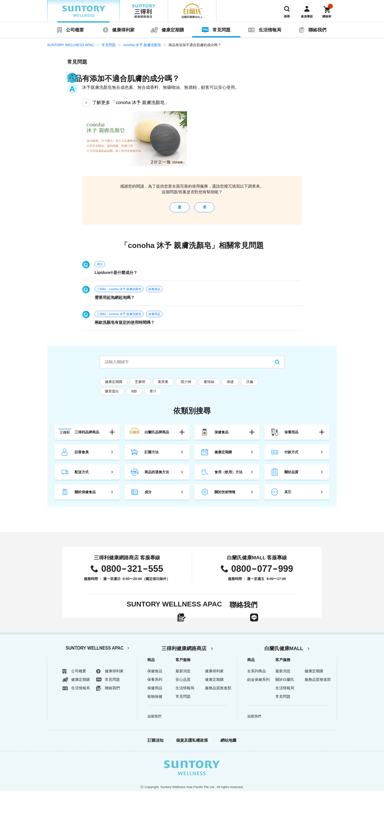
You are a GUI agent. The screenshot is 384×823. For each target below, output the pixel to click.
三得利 (144, 11)
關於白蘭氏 (284, 711)
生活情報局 (270, 29)
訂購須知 (156, 772)
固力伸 (186, 385)
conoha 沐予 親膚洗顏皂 (142, 45)
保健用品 (154, 720)
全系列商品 (256, 703)
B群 (134, 395)
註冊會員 (82, 456)
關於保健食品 (85, 496)
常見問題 (221, 29)
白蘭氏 (192, 11)
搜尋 (287, 16)
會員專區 (307, 16)
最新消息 (183, 703)
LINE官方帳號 (252, 629)
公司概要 (75, 29)
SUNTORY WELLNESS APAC (83, 11)
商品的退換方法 (157, 476)
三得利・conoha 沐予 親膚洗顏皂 (119, 293)
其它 (287, 496)
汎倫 (249, 385)
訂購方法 (152, 456)
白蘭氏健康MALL (283, 680)
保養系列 (154, 711)
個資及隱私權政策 (192, 772)
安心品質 (183, 711)
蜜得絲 (209, 385)
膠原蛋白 (112, 395)
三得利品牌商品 (87, 436)
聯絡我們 (317, 29)
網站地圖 (228, 772)
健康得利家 (123, 29)
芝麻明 (140, 385)
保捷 (230, 385)
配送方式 (82, 476)
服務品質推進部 (218, 720)
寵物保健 (154, 728)
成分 (100, 268)
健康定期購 (173, 29)
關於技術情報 (224, 496)
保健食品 (221, 436)
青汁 (153, 395)
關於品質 (291, 476)
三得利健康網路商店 (184, 680)
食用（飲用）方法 (228, 476)
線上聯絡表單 (147, 629)
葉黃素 (163, 385)
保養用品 (154, 293)
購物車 (326, 16)
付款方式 (291, 456)
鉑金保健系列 (258, 711)
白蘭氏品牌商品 (157, 436)
